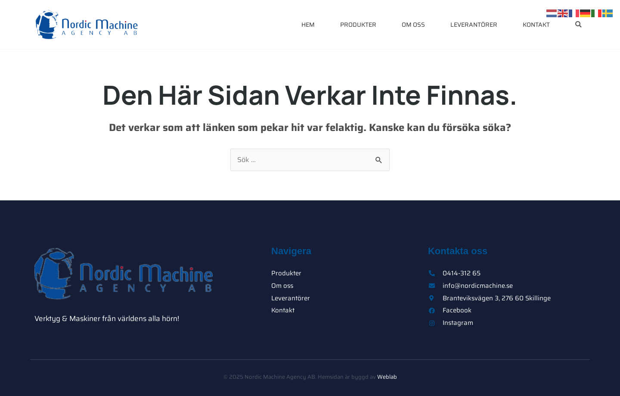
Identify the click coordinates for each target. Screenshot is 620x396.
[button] (578, 25)
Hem (308, 24)
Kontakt (536, 24)
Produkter (358, 24)
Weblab (387, 376)
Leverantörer (473, 24)
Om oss (413, 24)
